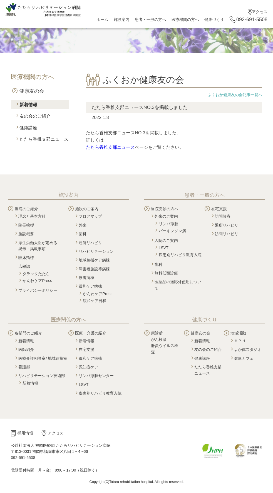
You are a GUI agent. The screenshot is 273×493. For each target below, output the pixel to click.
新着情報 (28, 104)
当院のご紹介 (26, 209)
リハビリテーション (96, 251)
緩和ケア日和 (94, 300)
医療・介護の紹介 (90, 333)
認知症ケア (88, 367)
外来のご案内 (166, 216)
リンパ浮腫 (168, 224)
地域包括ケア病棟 (94, 260)
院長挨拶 (26, 225)
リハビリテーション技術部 (41, 375)
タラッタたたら (36, 273)
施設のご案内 (86, 209)
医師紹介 (26, 349)
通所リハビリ (90, 243)
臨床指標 (26, 257)
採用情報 (25, 433)
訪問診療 (222, 216)
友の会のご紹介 (35, 116)
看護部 (24, 367)
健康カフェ (244, 358)
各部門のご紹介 (28, 333)
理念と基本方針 (32, 216)
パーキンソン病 (172, 231)
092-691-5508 (251, 19)
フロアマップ (90, 216)
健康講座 (28, 127)
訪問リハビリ (226, 234)
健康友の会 (31, 91)
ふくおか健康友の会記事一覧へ (235, 95)
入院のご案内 (166, 240)
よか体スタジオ (247, 349)
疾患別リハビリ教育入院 (180, 254)
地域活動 (238, 333)
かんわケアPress (37, 280)
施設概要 (26, 234)
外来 (82, 225)
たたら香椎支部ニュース (43, 139)
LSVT (163, 248)
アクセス (259, 11)
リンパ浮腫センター (96, 375)
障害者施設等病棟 (94, 269)
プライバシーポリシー (37, 290)
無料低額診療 (166, 273)
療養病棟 (86, 277)
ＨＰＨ (240, 341)
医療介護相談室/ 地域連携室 (42, 358)
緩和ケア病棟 (90, 286)
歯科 (82, 234)
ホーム (102, 19)
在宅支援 (219, 209)
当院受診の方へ (164, 209)
